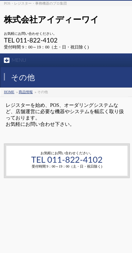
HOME (9, 92)
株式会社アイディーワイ (51, 19)
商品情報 (26, 92)
